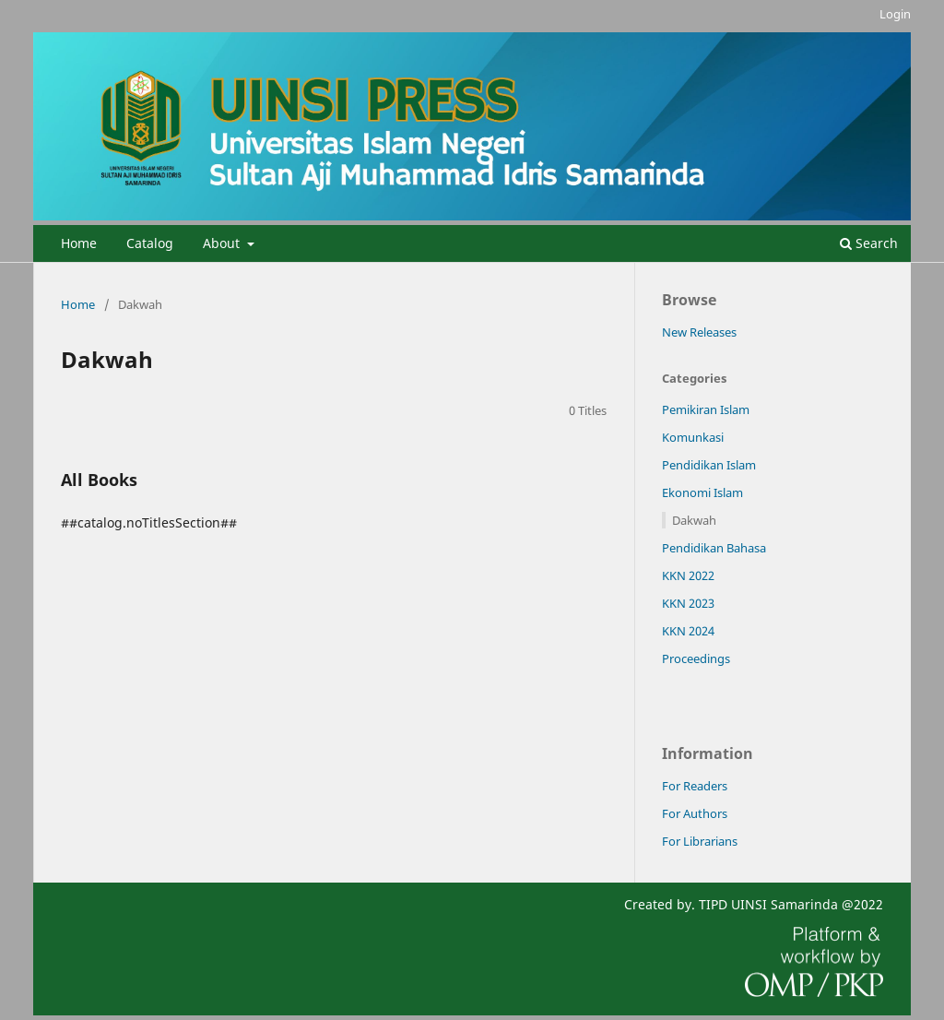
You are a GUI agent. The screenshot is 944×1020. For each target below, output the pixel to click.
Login (895, 14)
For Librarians (700, 841)
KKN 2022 (688, 575)
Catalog (149, 243)
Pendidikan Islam (709, 465)
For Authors (694, 813)
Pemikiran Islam (705, 409)
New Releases (699, 332)
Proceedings (696, 658)
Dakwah (694, 520)
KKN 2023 (688, 603)
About (223, 243)
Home (79, 243)
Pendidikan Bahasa (714, 548)
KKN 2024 (688, 631)
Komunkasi (693, 437)
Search (869, 243)
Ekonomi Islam (702, 492)
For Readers (694, 785)
